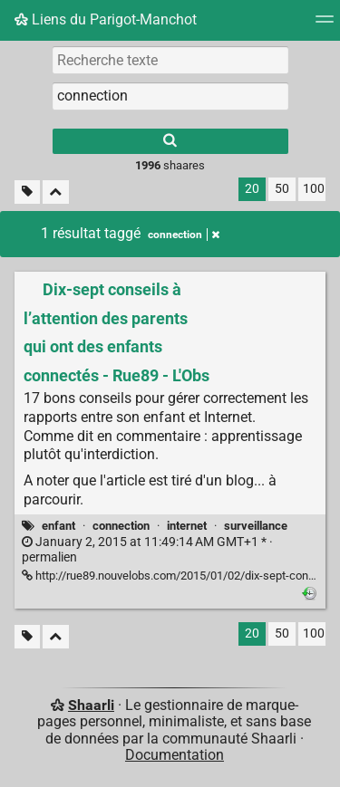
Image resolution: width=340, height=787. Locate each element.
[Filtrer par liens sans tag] (27, 192)
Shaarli (91, 705)
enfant (58, 526)
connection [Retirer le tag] (183, 234)
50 (282, 189)
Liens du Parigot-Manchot (106, 19)
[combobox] (170, 96)
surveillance (255, 526)
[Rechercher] (170, 141)
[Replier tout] (56, 192)
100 (314, 189)
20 (252, 189)
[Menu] (324, 25)
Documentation (174, 754)
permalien (147, 549)
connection (121, 526)
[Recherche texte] (170, 59)
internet (187, 526)
